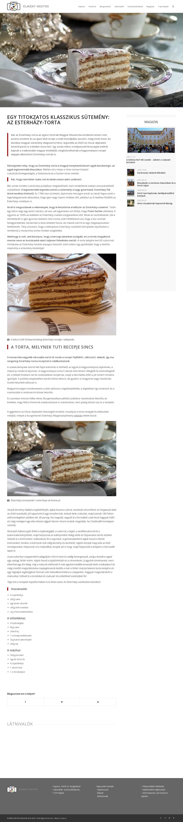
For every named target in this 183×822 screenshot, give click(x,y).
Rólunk (100, 793)
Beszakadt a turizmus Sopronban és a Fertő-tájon (156, 184)
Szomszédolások (71, 789)
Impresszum (103, 789)
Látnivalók (20, 724)
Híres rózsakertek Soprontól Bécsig (154, 203)
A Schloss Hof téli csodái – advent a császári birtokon (148, 161)
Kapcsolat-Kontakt (105, 786)
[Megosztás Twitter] (62, 702)
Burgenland (75, 786)
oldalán (78, 415)
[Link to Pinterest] (174, 818)
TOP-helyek (58, 793)
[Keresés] (173, 6)
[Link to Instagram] (165, 818)
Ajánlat (144, 796)
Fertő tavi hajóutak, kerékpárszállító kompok (155, 194)
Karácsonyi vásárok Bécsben (151, 172)
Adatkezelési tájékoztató (154, 789)
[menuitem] (81, 6)
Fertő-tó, (65, 786)
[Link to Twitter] (169, 818)
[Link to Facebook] (161, 818)
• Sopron (56, 786)
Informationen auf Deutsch (155, 793)
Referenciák (102, 796)
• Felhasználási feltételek (152, 786)
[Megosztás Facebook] (25, 702)
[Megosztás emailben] (98, 702)
